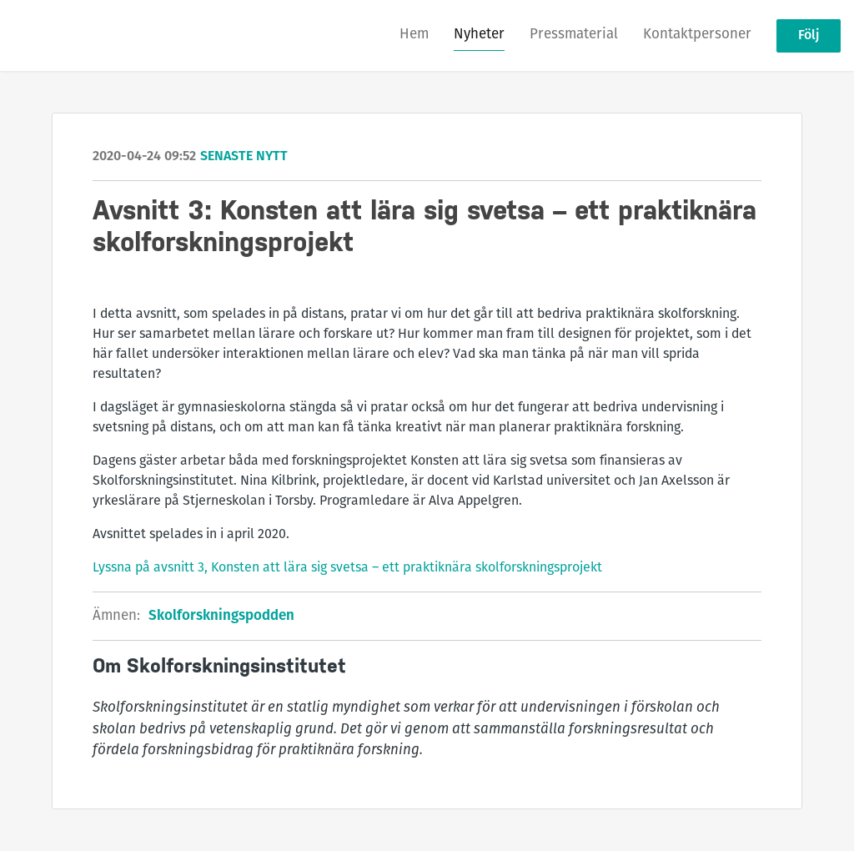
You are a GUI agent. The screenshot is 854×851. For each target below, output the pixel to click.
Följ (808, 36)
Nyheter (479, 35)
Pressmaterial (574, 35)
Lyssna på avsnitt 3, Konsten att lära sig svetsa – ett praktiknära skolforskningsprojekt (347, 568)
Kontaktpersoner (697, 35)
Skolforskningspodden (221, 616)
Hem (414, 35)
